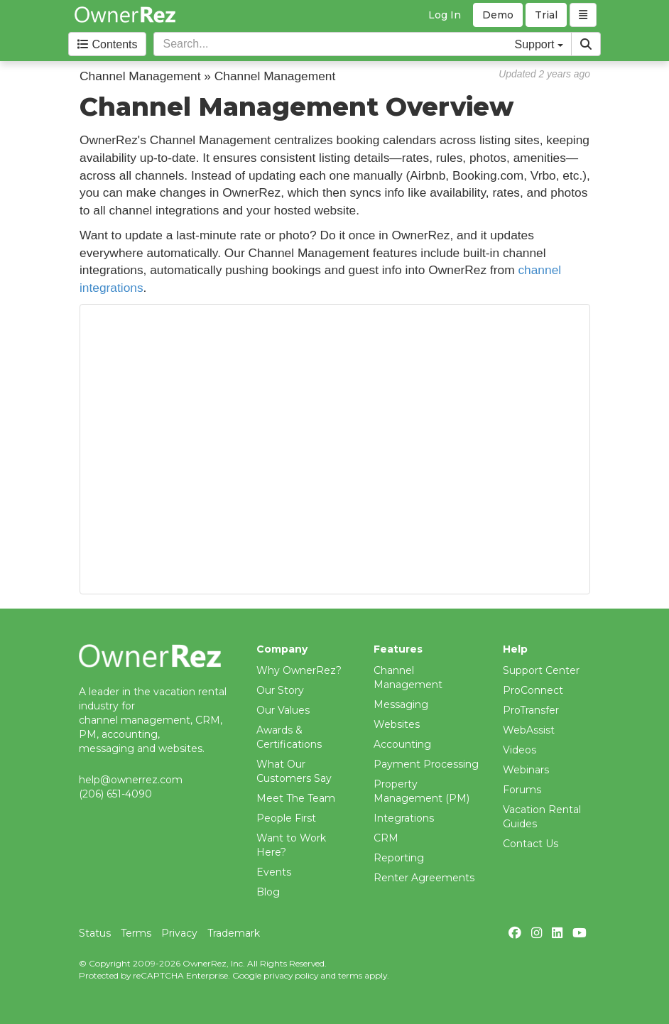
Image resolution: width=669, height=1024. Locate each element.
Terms (136, 933)
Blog (268, 892)
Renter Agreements (424, 877)
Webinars (526, 769)
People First (286, 818)
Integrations (404, 818)
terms (350, 975)
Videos (519, 750)
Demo (497, 15)
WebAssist (529, 730)
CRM (386, 838)
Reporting (399, 857)
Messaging (401, 704)
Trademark (233, 933)
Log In (444, 15)
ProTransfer (531, 710)
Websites (397, 724)
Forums (522, 789)
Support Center (541, 670)
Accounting (402, 744)
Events (273, 872)
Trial (546, 15)
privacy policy (290, 975)
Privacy (179, 933)
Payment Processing (426, 764)
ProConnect (533, 690)
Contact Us (530, 843)
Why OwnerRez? (299, 670)
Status (95, 933)
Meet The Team (295, 798)
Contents (107, 44)
